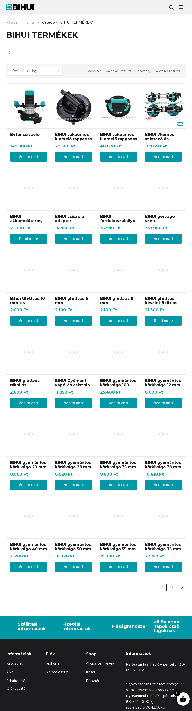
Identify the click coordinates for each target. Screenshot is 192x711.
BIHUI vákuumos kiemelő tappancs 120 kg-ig (118, 139)
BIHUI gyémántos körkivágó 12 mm (163, 304)
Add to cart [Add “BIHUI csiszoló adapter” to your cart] (73, 200)
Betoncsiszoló (25, 134)
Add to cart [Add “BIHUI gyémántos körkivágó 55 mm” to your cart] (118, 489)
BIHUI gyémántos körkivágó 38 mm (163, 386)
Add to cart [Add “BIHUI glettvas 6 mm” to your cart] (73, 243)
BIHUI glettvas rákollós (25, 265)
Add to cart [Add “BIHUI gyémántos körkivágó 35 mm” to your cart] (118, 407)
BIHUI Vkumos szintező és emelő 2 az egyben (159, 141)
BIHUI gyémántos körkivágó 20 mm (28, 386)
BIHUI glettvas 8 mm (116, 222)
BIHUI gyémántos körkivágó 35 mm (118, 386)
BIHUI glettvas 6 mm (71, 222)
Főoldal (12, 22)
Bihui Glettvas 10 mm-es (27, 222)
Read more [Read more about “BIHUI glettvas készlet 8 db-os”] (163, 243)
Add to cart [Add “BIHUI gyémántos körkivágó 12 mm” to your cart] (163, 325)
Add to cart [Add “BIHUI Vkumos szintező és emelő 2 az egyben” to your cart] (163, 157)
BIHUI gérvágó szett (160, 179)
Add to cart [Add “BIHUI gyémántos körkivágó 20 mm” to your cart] (28, 407)
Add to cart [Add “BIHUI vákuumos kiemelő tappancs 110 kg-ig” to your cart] (73, 157)
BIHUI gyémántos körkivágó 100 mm (118, 268)
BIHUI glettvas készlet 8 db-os (161, 222)
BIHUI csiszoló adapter (69, 179)
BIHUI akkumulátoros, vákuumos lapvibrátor (26, 184)
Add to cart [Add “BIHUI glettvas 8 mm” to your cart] (118, 243)
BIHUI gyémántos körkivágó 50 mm (73, 468)
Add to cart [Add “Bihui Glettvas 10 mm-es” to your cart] (28, 243)
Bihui (30, 22)
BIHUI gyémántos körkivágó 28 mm (73, 386)
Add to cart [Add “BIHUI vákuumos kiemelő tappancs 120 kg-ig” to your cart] (118, 157)
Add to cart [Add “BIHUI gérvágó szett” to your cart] (163, 200)
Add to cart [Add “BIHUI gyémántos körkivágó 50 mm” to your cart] (73, 489)
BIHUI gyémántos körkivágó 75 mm (163, 468)
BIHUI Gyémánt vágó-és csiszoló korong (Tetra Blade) (72, 270)
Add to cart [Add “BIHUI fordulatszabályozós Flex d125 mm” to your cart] (118, 200)
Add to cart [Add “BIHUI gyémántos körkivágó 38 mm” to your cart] (163, 407)
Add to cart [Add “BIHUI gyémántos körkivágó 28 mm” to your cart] (73, 407)
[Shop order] (35, 71)
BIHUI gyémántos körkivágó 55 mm (118, 468)
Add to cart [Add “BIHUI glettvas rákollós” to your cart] (28, 286)
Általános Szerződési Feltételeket (34, 659)
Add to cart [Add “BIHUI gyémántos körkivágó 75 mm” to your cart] (163, 489)
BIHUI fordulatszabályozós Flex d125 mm (118, 182)
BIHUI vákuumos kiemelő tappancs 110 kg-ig (73, 139)
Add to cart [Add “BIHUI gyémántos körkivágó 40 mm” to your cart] (28, 489)
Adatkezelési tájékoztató (88, 659)
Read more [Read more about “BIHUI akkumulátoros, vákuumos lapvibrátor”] (28, 200)
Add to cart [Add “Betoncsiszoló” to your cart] (28, 157)
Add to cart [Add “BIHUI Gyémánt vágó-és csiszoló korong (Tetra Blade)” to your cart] (73, 286)
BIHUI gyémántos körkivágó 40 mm (28, 468)
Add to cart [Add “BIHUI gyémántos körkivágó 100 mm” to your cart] (118, 286)
